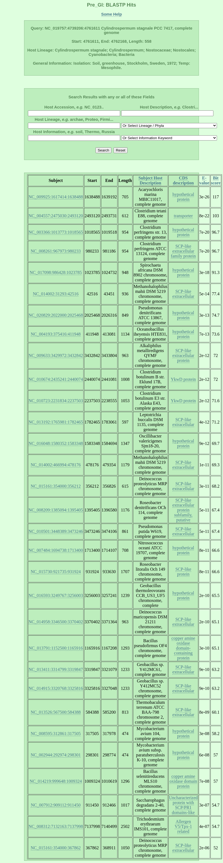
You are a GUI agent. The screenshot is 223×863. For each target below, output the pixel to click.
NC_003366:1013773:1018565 (55, 232)
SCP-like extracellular (183, 294)
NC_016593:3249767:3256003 (55, 595)
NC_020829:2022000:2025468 (55, 315)
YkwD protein (183, 379)
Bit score (216, 180)
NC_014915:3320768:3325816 (55, 688)
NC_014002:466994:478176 (56, 464)
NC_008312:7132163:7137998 (55, 826)
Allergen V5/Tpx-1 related (183, 826)
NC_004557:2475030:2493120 (55, 215)
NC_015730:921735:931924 (56, 571)
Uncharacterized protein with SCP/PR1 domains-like (183, 805)
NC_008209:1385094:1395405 (55, 510)
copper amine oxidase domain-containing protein (183, 648)
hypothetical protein (183, 197)
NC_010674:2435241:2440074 (55, 379)
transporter (183, 215)
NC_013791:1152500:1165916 (55, 648)
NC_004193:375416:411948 (56, 334)
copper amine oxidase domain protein (183, 781)
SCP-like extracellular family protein (183, 251)
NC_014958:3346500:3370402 (55, 621)
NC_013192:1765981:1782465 (55, 422)
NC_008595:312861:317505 (56, 733)
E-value (204, 180)
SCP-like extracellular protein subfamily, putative (183, 510)
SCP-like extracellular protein (183, 355)
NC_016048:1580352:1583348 (55, 443)
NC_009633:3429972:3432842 (55, 355)
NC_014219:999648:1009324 (56, 781)
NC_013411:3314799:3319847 (55, 669)
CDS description (183, 180)
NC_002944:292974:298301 (56, 755)
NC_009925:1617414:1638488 (55, 197)
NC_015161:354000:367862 (56, 847)
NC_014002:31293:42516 (56, 294)
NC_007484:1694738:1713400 (55, 550)
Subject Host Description (150, 180)
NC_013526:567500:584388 (56, 712)
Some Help (111, 14)
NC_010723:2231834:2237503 (55, 400)
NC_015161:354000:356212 (56, 486)
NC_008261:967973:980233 (56, 251)
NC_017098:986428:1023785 (56, 272)
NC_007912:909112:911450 (55, 805)
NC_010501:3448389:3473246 (55, 531)
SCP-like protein (183, 571)
